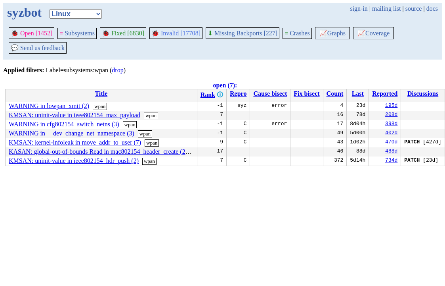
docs (432, 8)
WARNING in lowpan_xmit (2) (49, 105)
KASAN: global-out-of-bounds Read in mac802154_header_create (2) (98, 151)
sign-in (358, 8)
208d (391, 115)
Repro (238, 93)
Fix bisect (306, 93)
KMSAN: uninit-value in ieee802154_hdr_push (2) (74, 160)
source (413, 8)
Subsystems (77, 33)
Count (335, 93)
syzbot (24, 12)
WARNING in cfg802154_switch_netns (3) (64, 124)
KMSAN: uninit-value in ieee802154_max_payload (74, 115)
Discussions (422, 93)
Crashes (297, 33)
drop (117, 70)
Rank (208, 94)
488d (391, 151)
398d (391, 124)
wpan (99, 106)
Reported (384, 93)
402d (391, 133)
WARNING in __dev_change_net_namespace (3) (71, 133)
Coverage (373, 33)
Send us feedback (38, 47)
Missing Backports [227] (242, 33)
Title (101, 93)
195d (391, 106)
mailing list (386, 8)
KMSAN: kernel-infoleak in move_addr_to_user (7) (75, 142)
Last (358, 93)
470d (391, 142)
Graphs (332, 33)
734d (391, 160)
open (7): (225, 85)
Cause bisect (270, 93)
